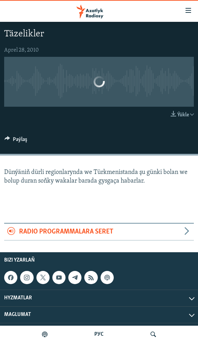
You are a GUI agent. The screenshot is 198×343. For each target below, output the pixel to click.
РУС (99, 334)
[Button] (16, 141)
